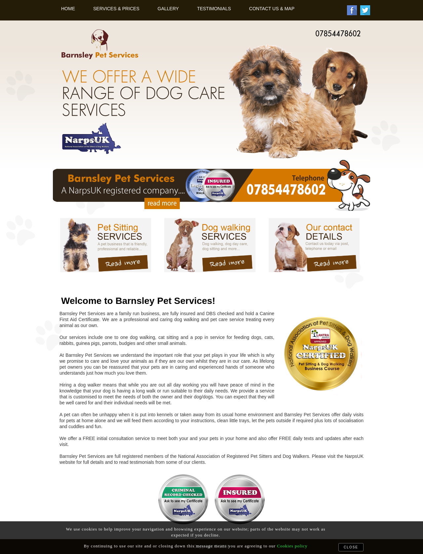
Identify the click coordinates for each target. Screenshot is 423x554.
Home (68, 8)
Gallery (168, 8)
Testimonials (214, 8)
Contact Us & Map (271, 8)
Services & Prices (116, 8)
